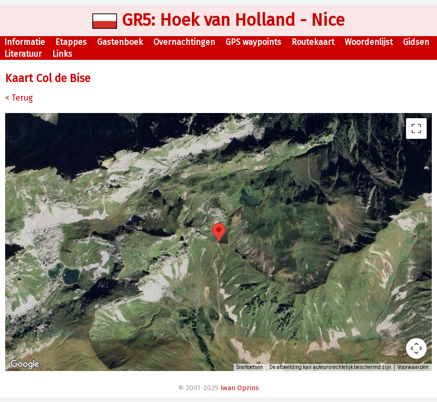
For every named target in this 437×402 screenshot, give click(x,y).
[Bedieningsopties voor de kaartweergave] (416, 348)
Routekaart (313, 42)
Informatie (24, 42)
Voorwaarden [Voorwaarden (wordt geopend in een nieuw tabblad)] (413, 367)
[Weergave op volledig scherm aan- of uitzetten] (416, 128)
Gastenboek (120, 42)
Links (62, 54)
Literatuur (23, 54)
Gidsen (416, 42)
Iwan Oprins (239, 388)
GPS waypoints (253, 42)
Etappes (71, 42)
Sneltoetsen (249, 367)
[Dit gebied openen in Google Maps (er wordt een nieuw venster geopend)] (25, 364)
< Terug (19, 98)
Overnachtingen (184, 42)
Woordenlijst (369, 42)
